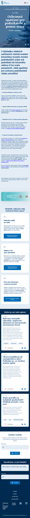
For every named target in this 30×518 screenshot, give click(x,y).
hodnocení (7, 44)
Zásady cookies (14, 503)
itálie (5, 419)
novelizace (6, 343)
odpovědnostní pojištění (18, 419)
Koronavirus (18, 30)
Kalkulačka (15, 499)
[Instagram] (26, 503)
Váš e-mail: (3, 443)
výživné (20, 343)
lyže (10, 419)
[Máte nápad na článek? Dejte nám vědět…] (15, 467)
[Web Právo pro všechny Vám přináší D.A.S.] (15, 196)
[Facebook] (25, 44)
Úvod (13, 8)
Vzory (15, 494)
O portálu (15, 496)
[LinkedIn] (28, 44)
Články (16, 8)
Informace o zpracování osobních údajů (5, 505)
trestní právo (13, 343)
